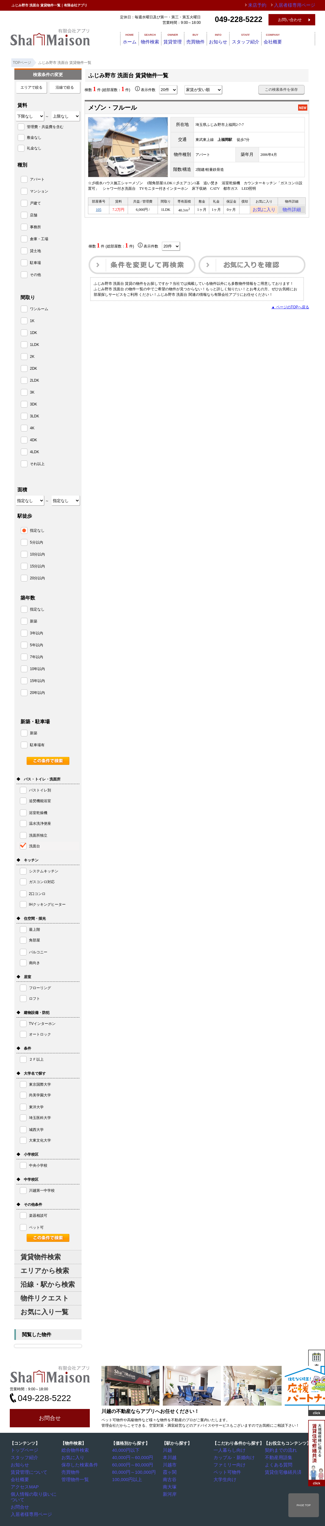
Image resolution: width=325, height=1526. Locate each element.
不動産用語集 (278, 1457)
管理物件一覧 (74, 1478)
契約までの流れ (279, 1450)
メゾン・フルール (112, 107)
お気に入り (264, 210)
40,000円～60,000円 (130, 1457)
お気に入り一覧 (44, 1312)
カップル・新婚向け (231, 1457)
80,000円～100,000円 (131, 1471)
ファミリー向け (228, 1464)
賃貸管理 (177, 38)
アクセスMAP (24, 1485)
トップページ (24, 1450)
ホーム (121, 38)
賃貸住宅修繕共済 (281, 1471)
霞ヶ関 (170, 1471)
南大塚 (170, 1485)
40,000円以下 (125, 1450)
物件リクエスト (44, 1298)
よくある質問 (278, 1464)
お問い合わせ (290, 19)
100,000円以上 (126, 1478)
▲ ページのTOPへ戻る (290, 309)
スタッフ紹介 (267, 38)
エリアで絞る (31, 87)
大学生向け (224, 1478)
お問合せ (50, 1418)
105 (98, 210)
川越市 (170, 1464)
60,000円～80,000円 (130, 1464)
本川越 (170, 1457)
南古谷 (170, 1478)
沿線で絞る (65, 87)
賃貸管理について (27, 1471)
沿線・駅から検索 (47, 1284)
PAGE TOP (304, 1505)
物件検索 (148, 38)
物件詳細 (291, 210)
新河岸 (170, 1492)
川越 (168, 1450)
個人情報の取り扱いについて (36, 1492)
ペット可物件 (226, 1471)
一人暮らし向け (228, 1450)
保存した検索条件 (78, 1464)
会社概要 (300, 38)
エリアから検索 (44, 1271)
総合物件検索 (74, 1450)
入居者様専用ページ (29, 1506)
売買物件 (205, 38)
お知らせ (234, 38)
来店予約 (267, 5)
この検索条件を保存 (281, 89)
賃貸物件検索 (40, 1257)
